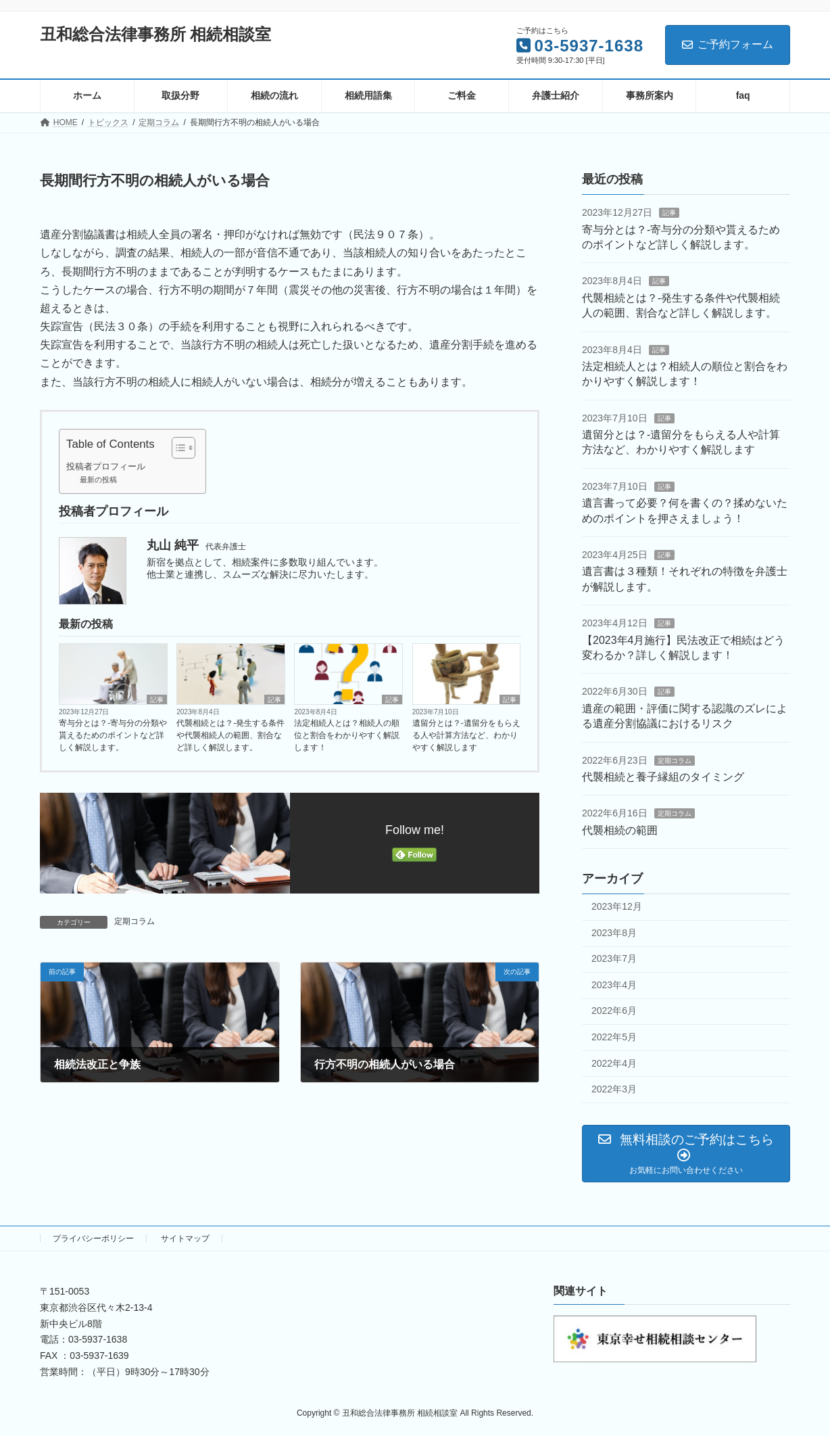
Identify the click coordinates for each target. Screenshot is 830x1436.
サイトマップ (185, 1238)
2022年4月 (614, 1062)
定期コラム (134, 921)
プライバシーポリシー (93, 1238)
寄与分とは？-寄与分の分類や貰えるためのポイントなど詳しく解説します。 (113, 735)
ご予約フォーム (727, 44)
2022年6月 (614, 1010)
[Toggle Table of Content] (177, 447)
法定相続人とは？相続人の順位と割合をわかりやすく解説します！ (346, 735)
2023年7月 (614, 958)
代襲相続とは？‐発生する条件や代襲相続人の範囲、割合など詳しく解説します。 (230, 735)
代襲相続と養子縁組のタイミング (663, 777)
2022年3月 (614, 1089)
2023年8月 (614, 932)
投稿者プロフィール (105, 466)
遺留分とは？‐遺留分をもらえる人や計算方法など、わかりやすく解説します (466, 735)
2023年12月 (616, 906)
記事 (157, 699)
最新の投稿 (98, 480)
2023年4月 (614, 984)
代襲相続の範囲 (620, 830)
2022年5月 (614, 1037)
